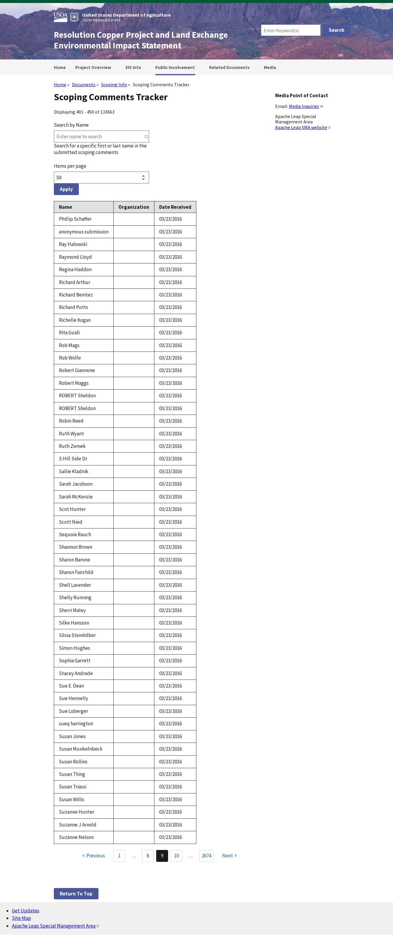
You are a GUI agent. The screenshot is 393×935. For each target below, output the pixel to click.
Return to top (76, 893)
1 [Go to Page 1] (119, 855)
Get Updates (25, 910)
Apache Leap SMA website (303, 127)
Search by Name (71, 125)
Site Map (21, 918)
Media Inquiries (306, 106)
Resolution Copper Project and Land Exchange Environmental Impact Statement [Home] (141, 40)
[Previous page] (93, 856)
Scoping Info (114, 84)
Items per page (70, 166)
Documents (83, 84)
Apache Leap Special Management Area (56, 926)
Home (60, 84)
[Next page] (230, 856)
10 (178, 856)
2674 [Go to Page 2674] (206, 855)
